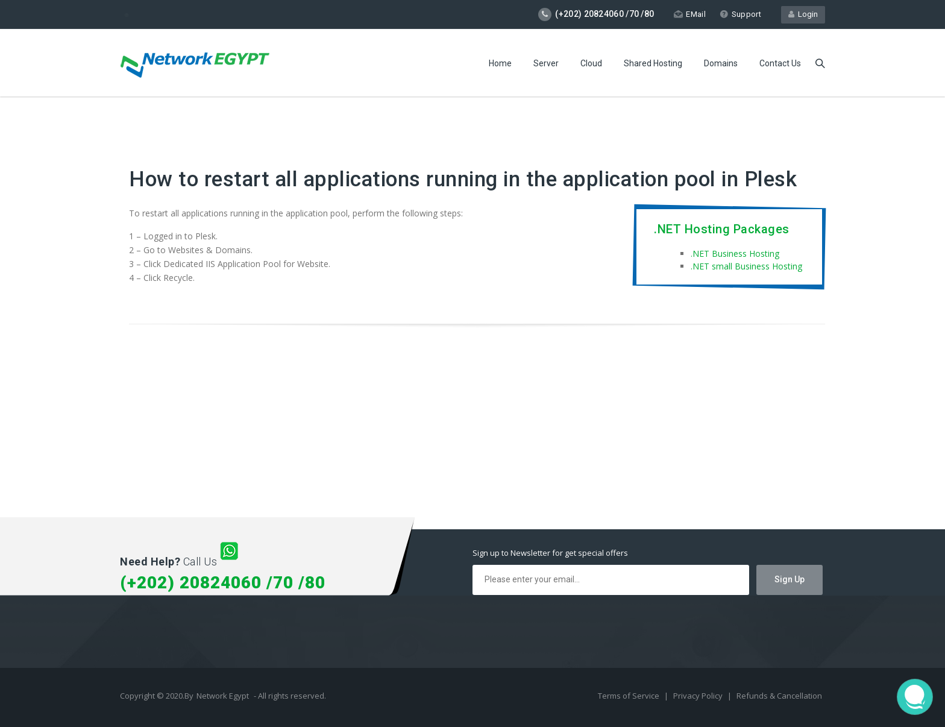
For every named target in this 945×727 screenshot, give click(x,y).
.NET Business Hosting (735, 253)
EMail (690, 14)
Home (500, 63)
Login (803, 14)
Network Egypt (222, 695)
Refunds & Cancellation (779, 695)
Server (546, 63)
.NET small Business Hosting (746, 266)
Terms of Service (629, 695)
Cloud (591, 63)
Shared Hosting (653, 63)
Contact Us (780, 63)
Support (740, 14)
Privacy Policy (698, 695)
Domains (721, 63)
